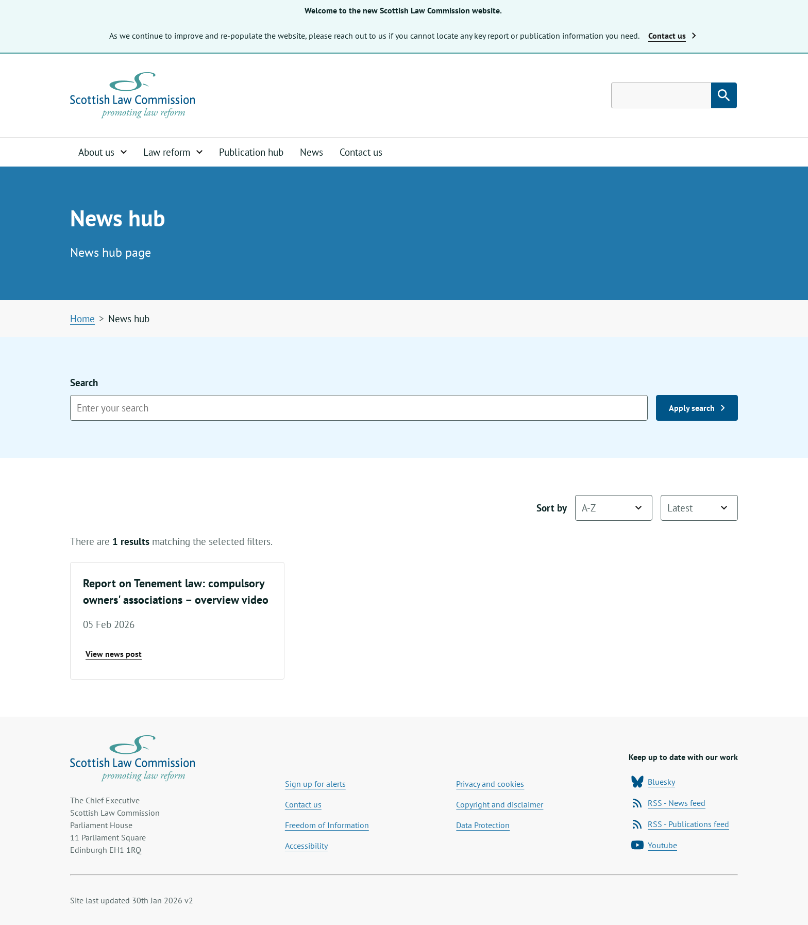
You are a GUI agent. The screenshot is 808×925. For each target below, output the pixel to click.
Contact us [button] (672, 35)
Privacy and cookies (490, 784)
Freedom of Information (327, 825)
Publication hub (251, 152)
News (311, 152)
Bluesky (653, 781)
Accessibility (306, 845)
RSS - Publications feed (680, 824)
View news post (114, 654)
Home (82, 318)
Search (359, 398)
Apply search (697, 408)
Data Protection (483, 825)
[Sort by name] (613, 508)
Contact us (361, 152)
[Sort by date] (699, 508)
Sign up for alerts (315, 784)
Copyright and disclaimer (499, 804)
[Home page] (132, 95)
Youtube (654, 845)
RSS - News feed (668, 803)
